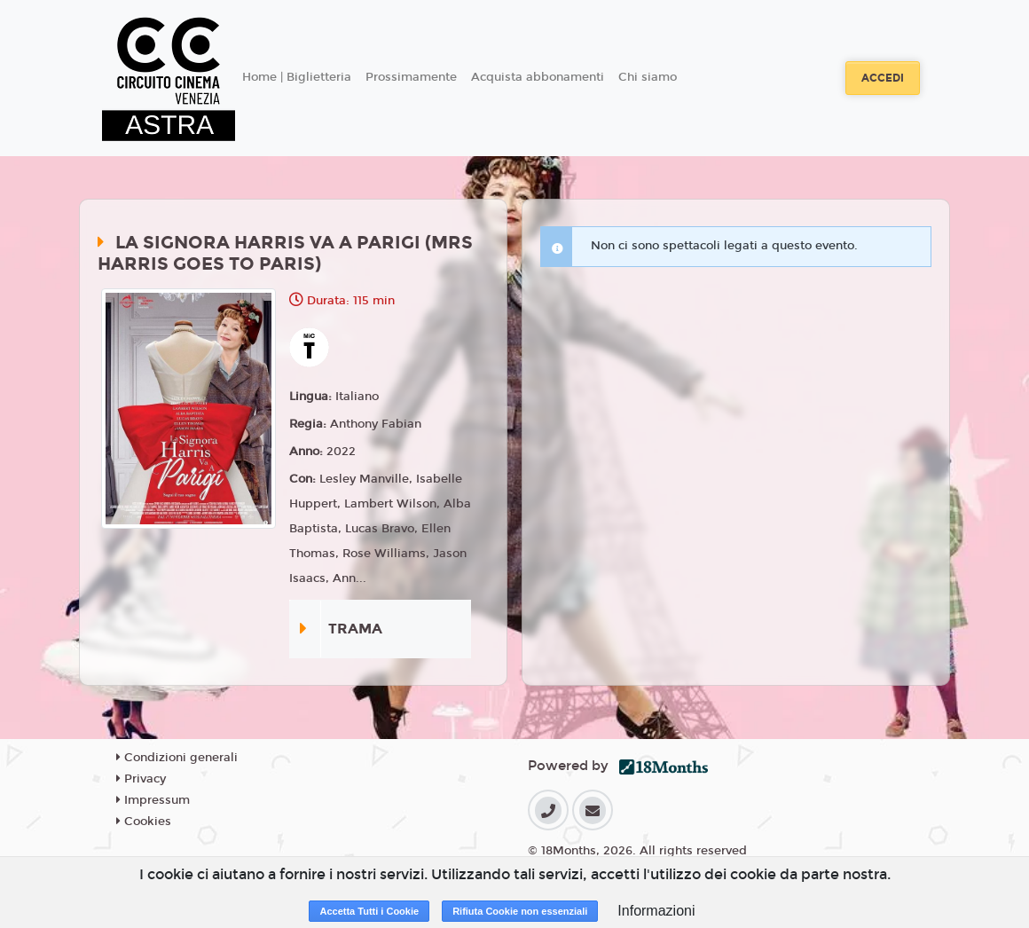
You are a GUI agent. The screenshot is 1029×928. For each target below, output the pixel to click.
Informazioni (656, 910)
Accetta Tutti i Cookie (369, 911)
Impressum (153, 800)
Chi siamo (647, 77)
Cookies (143, 821)
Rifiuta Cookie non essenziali (519, 911)
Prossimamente (411, 77)
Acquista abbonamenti (537, 77)
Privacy (141, 779)
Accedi (882, 78)
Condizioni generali (177, 758)
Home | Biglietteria (296, 77)
